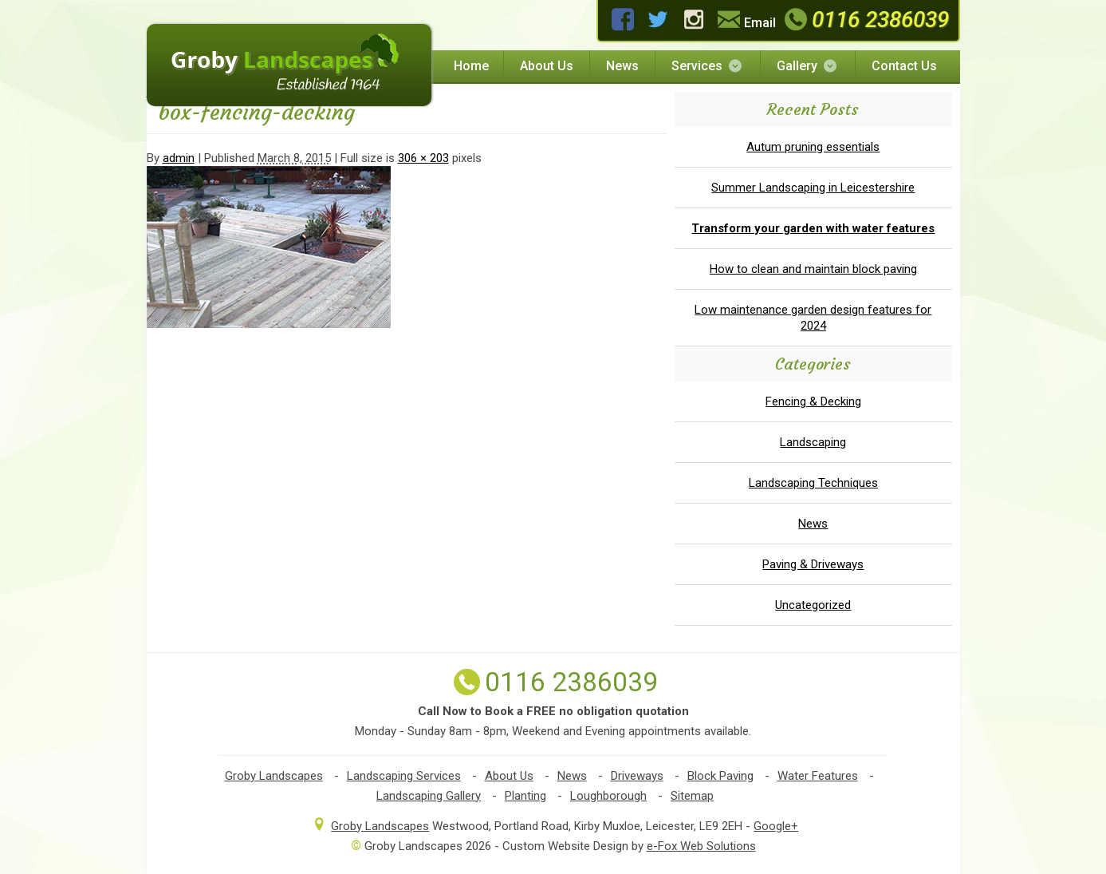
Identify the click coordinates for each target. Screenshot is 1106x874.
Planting (525, 796)
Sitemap (692, 796)
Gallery (808, 65)
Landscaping (813, 442)
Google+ (776, 826)
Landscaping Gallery (428, 796)
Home (471, 65)
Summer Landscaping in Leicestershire (813, 187)
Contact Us (904, 65)
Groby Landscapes (274, 776)
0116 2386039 (864, 19)
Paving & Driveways (813, 564)
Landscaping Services (404, 776)
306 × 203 (423, 158)
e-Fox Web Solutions (701, 846)
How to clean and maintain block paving (813, 269)
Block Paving (720, 776)
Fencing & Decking (813, 401)
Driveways (637, 776)
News (622, 65)
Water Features (817, 776)
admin (179, 158)
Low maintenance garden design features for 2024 (813, 318)
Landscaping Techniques (813, 483)
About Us (546, 65)
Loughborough (608, 796)
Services (707, 65)
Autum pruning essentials (813, 147)
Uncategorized (813, 605)
